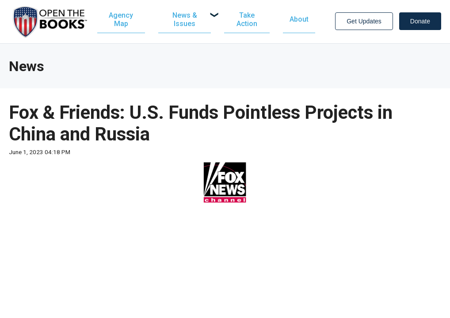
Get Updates (364, 22)
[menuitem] (189, 20)
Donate (420, 22)
